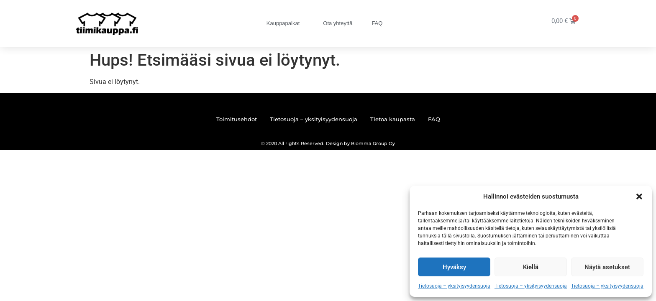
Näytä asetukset (607, 267)
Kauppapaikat (285, 23)
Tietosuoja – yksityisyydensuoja (454, 286)
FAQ (377, 23)
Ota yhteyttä (337, 23)
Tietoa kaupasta (392, 119)
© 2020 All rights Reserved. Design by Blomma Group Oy (328, 143)
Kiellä (530, 267)
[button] (639, 196)
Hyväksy (454, 267)
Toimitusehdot (236, 119)
